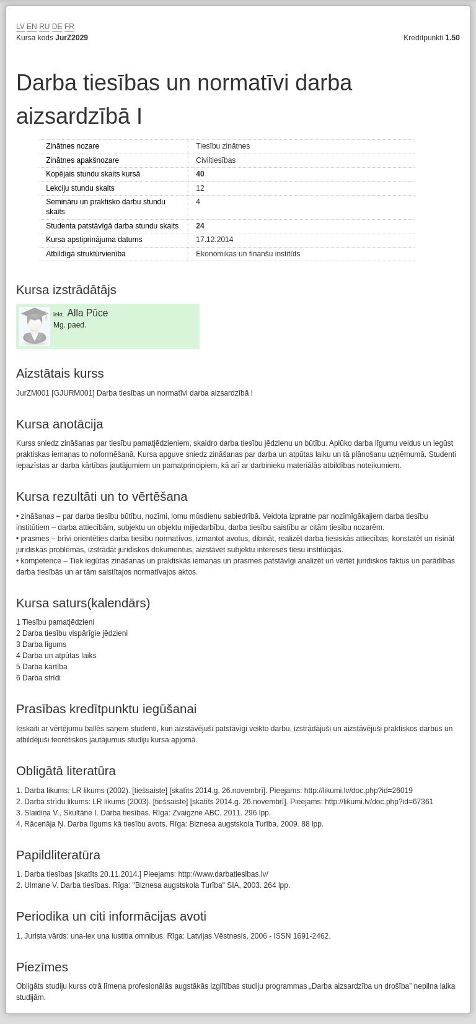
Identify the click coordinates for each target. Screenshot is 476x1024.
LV (20, 26)
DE (57, 26)
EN (32, 26)
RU (44, 26)
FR (69, 26)
